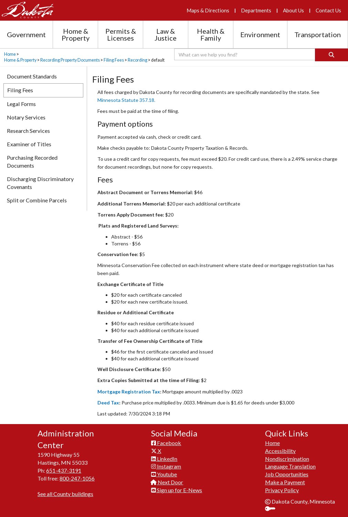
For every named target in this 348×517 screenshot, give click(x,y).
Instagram (166, 466)
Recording (137, 60)
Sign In (273, 509)
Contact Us (328, 10)
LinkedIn (164, 458)
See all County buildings (65, 493)
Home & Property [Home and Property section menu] (75, 34)
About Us (293, 10)
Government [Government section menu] (26, 34)
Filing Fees (114, 60)
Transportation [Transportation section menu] (317, 34)
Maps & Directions (208, 10)
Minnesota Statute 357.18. (126, 100)
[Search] (331, 55)
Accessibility (280, 450)
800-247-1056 (77, 478)
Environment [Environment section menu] (260, 34)
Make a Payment (285, 482)
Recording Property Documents (70, 60)
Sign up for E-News (176, 490)
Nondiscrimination (287, 458)
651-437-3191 (63, 470)
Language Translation (290, 466)
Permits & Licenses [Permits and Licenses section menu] (120, 34)
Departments (256, 10)
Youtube (164, 474)
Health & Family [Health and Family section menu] (210, 34)
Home (10, 54)
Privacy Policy (282, 490)
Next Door (167, 482)
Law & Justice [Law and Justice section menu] (166, 34)
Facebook (166, 443)
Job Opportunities (286, 474)
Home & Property (20, 60)
